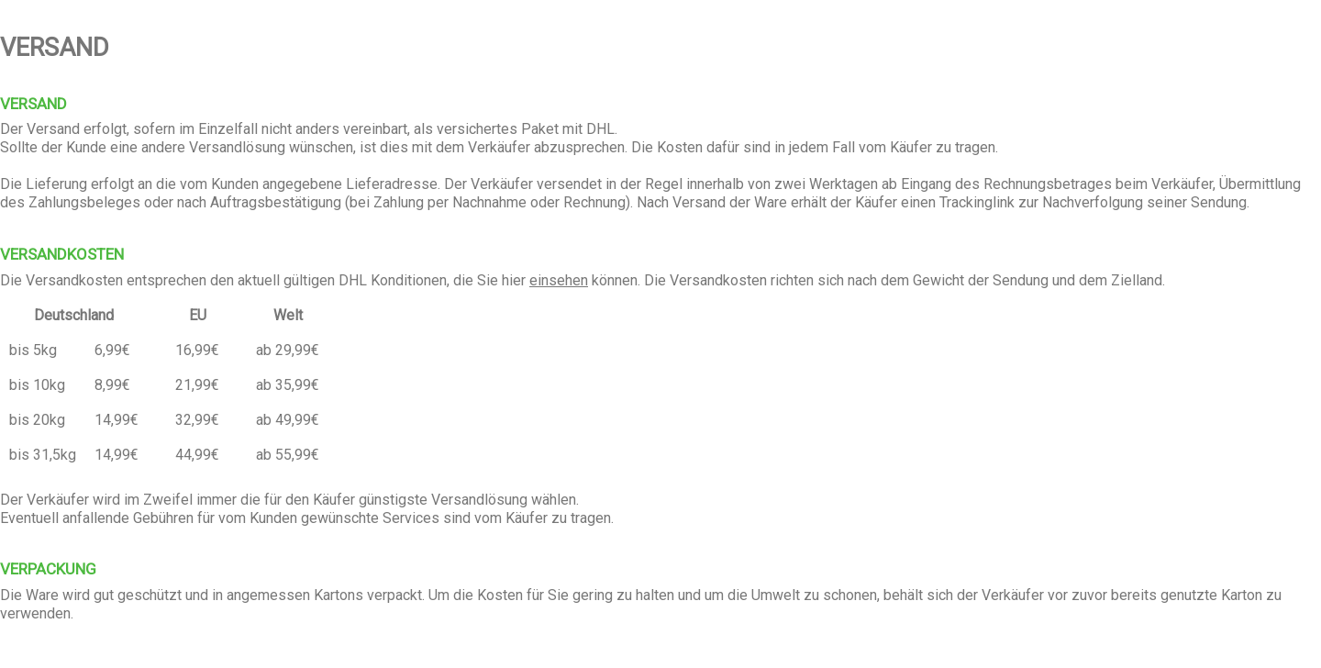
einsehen (558, 280)
